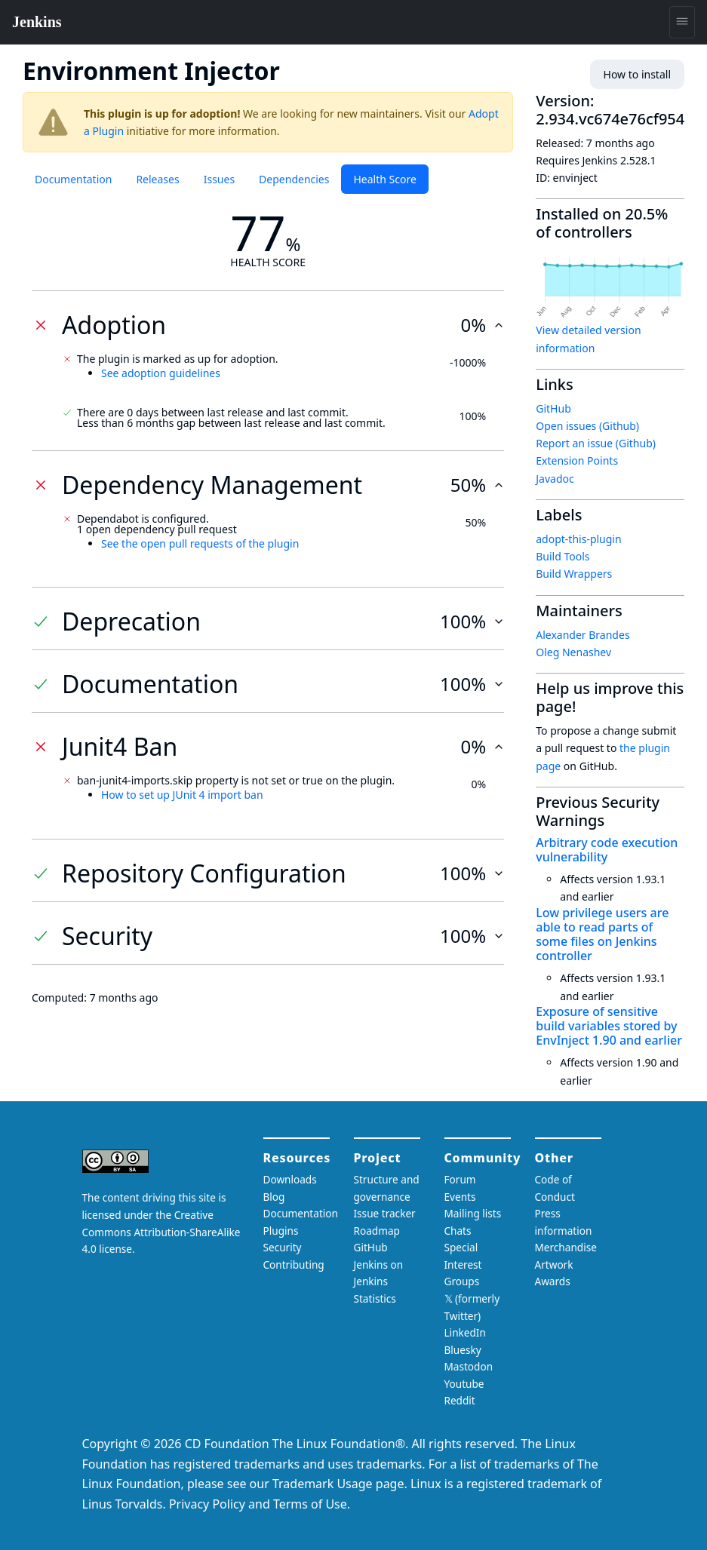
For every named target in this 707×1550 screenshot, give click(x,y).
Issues (219, 179)
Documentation (73, 179)
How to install (637, 74)
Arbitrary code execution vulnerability (607, 849)
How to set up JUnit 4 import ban (182, 794)
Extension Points (577, 460)
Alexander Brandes (582, 635)
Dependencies (294, 179)
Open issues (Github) (587, 426)
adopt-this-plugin (578, 539)
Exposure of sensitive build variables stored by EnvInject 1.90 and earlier (609, 1025)
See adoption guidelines (160, 373)
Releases (157, 179)
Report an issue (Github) (596, 443)
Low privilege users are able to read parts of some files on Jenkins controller (602, 934)
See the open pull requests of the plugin (200, 543)
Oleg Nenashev (573, 652)
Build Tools (562, 556)
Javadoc (554, 478)
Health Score (384, 179)
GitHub (553, 408)
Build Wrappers (574, 573)
